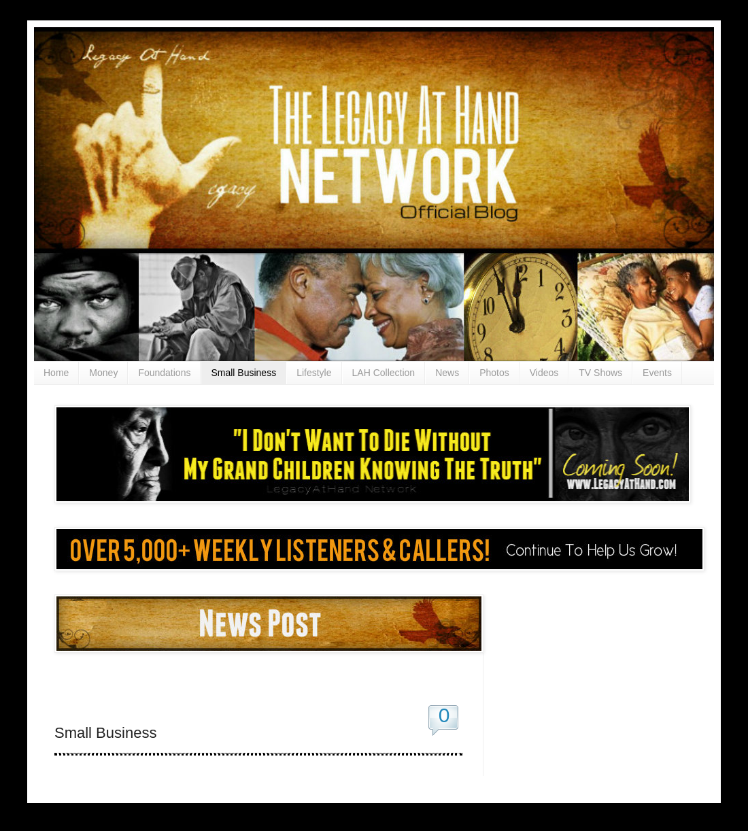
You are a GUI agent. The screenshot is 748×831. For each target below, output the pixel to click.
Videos (544, 372)
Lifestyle (313, 372)
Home (56, 372)
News (447, 372)
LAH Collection (383, 372)
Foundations (164, 372)
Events (657, 372)
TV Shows (600, 372)
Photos (494, 372)
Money (103, 372)
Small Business (243, 372)
